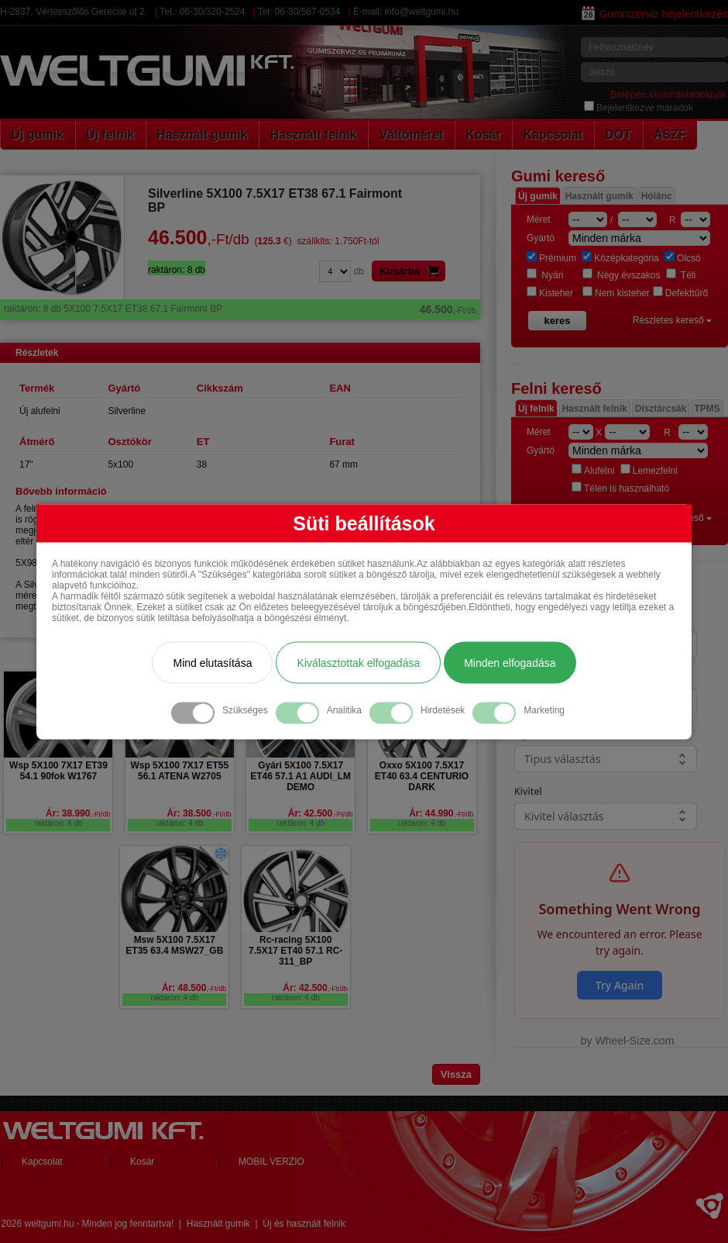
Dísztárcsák (661, 408)
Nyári (545, 275)
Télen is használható (620, 488)
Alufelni (593, 470)
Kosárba (412, 271)
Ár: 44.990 (441, 813)
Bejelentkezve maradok (638, 107)
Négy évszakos (621, 275)
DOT (618, 134)
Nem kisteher (616, 293)
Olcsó (682, 258)
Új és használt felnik (304, 1223)
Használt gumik (201, 134)
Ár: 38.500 (199, 813)
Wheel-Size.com (634, 1040)
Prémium (551, 258)
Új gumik (38, 134)
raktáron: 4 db (59, 823)
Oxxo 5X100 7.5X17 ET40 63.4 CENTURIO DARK (422, 776)
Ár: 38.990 (78, 813)
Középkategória (620, 258)
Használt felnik (313, 134)
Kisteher (550, 293)
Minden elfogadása (509, 662)
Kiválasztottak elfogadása (358, 662)
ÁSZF (670, 134)
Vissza (456, 1074)
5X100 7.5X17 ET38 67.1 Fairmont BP (240, 308)
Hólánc (656, 196)
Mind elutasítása (212, 662)
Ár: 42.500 (320, 813)
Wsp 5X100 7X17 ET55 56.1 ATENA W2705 (179, 771)
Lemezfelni (649, 470)
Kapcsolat (553, 134)
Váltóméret (411, 134)
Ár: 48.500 (194, 987)
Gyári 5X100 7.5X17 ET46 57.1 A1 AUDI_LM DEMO (300, 776)
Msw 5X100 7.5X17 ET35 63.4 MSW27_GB (174, 945)
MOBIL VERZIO (271, 1161)
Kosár (482, 134)
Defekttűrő (680, 293)
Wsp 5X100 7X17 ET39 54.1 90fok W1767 (58, 771)
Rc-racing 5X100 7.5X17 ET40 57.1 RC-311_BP (295, 950)
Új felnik (110, 134)
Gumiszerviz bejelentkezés (655, 14)
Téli (680, 275)
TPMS (706, 408)
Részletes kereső (672, 320)
